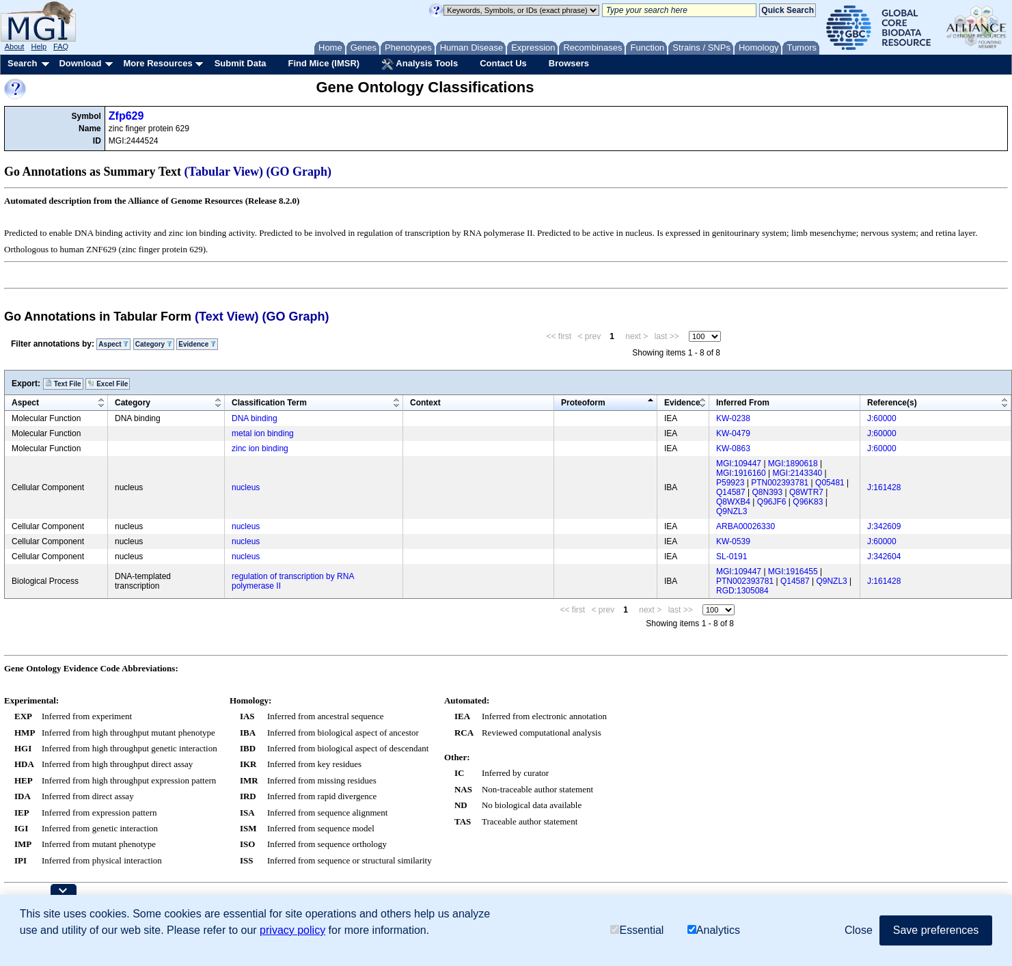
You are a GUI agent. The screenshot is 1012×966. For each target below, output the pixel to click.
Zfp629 (126, 116)
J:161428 (884, 487)
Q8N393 (767, 492)
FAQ (60, 46)
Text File (63, 383)
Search (22, 63)
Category (153, 344)
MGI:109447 (738, 463)
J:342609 (884, 526)
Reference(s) (892, 402)
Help (38, 46)
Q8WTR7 (806, 492)
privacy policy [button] (292, 930)
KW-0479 (733, 433)
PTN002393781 (779, 482)
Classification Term (269, 402)
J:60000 (882, 418)
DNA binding (254, 418)
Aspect (113, 344)
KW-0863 (733, 448)
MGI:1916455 (793, 571)
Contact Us (503, 63)
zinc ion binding (260, 448)
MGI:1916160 (741, 473)
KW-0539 (733, 541)
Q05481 (830, 482)
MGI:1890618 (793, 463)
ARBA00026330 (745, 526)
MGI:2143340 (798, 473)
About (15, 46)
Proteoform (583, 402)
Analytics (713, 930)
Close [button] (859, 930)
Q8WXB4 (733, 502)
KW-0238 (733, 418)
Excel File (107, 383)
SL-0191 (731, 556)
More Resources (157, 63)
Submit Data (240, 63)
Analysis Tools (419, 64)
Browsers (569, 63)
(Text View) (226, 316)
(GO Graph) (299, 171)
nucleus (246, 487)
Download (80, 63)
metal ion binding (263, 433)
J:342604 (884, 556)
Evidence (197, 344)
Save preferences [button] (936, 930)
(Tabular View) (224, 171)
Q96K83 (808, 502)
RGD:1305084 (742, 590)
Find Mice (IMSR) (323, 63)
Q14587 (731, 492)
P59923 (730, 482)
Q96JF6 (772, 502)
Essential (637, 930)
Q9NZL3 (731, 511)
